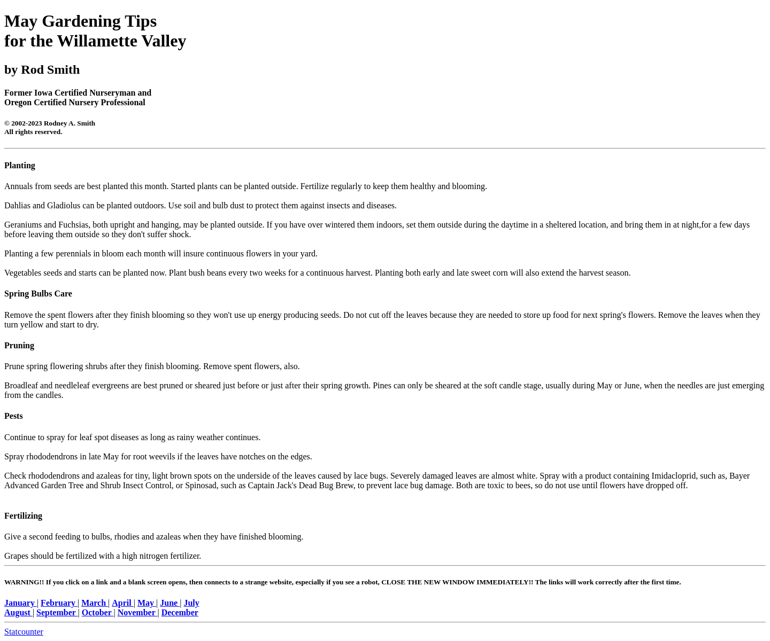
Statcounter (23, 631)
